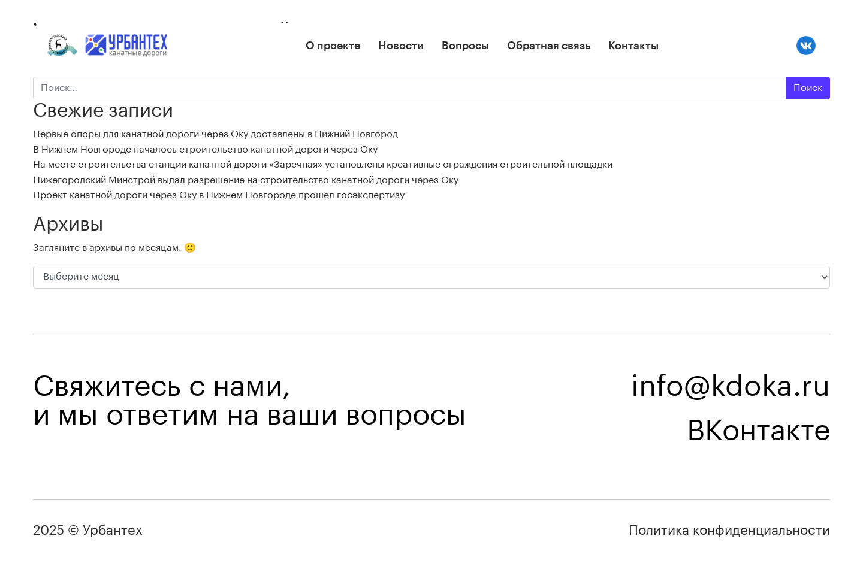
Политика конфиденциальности (729, 530)
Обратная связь (548, 45)
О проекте (333, 45)
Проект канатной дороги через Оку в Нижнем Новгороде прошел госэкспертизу (219, 195)
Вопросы (465, 45)
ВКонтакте (758, 431)
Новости (401, 45)
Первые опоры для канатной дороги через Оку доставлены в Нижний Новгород (215, 134)
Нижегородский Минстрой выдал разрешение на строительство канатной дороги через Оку (245, 180)
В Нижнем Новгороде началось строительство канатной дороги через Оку (205, 149)
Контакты (633, 45)
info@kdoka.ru (730, 386)
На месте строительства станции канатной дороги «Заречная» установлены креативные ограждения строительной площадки (322, 164)
